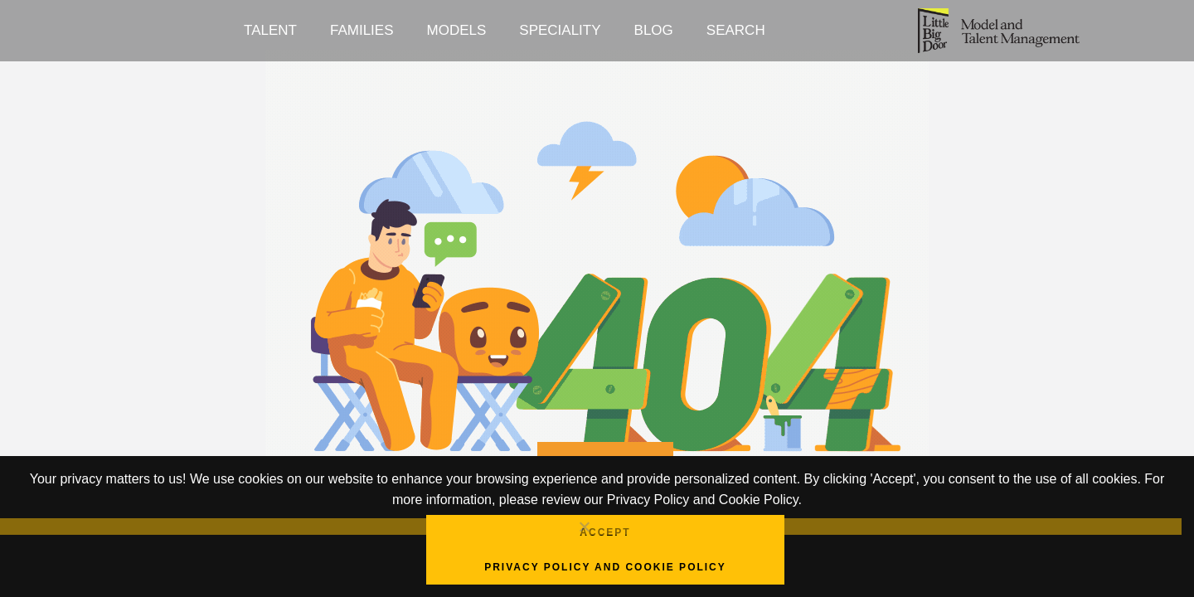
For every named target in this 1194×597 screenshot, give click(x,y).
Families (362, 30)
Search (735, 30)
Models (457, 30)
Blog (653, 30)
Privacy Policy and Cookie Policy (605, 567)
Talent (270, 30)
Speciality (559, 30)
